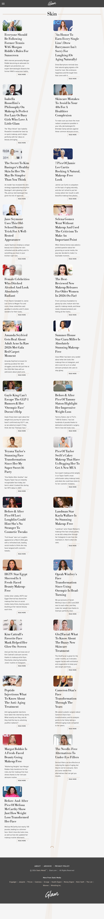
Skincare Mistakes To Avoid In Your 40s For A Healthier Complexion (76, 116)
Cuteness (38, 897)
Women (46, 901)
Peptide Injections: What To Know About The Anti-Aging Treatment (24, 715)
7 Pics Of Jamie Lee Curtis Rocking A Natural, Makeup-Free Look (74, 178)
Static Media (41, 886)
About (38, 881)
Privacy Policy (62, 881)
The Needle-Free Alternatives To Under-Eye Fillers (75, 771)
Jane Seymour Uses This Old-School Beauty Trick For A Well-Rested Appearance (25, 237)
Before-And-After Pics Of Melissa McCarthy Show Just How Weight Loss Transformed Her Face (26, 834)
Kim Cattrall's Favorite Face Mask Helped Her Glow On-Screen (24, 654)
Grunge (46, 897)
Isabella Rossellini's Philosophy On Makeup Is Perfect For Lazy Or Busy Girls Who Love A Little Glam (25, 118)
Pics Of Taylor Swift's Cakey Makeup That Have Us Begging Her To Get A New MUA (76, 475)
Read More (42, 77)
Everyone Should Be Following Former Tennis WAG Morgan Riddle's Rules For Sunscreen (26, 53)
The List (89, 897)
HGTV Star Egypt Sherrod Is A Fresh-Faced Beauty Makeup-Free (25, 592)
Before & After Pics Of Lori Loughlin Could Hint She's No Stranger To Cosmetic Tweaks (25, 534)
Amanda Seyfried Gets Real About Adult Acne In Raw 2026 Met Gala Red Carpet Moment (26, 358)
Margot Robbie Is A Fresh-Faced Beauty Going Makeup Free (24, 774)
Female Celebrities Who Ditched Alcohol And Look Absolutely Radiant (23, 300)
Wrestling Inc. (56, 901)
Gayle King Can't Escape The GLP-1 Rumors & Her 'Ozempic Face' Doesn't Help (26, 417)
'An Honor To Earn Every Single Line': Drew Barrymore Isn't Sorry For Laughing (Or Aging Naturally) (76, 55)
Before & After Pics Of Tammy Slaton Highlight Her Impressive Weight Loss (76, 417)
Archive (48, 881)
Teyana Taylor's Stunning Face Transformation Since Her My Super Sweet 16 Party (26, 475)
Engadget (12, 897)
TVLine (29, 897)
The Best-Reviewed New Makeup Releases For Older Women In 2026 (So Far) (74, 300)
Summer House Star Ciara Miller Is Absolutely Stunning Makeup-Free (75, 358)
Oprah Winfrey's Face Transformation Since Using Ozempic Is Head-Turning (75, 592)
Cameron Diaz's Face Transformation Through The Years (76, 715)
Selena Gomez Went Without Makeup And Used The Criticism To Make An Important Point (75, 239)
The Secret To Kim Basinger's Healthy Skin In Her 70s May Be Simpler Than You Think (26, 178)
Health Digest (56, 897)
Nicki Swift (80, 897)
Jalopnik (22, 897)
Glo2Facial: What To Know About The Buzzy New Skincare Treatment (76, 654)
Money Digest (69, 897)
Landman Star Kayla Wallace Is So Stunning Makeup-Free (76, 532)
